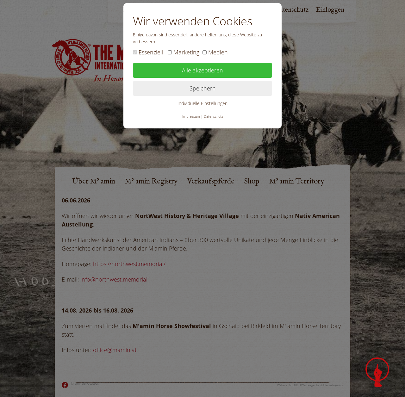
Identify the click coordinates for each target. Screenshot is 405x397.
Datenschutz (213, 116)
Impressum (191, 116)
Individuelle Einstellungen (202, 103)
